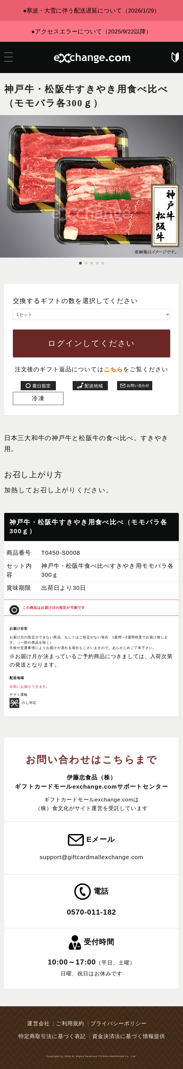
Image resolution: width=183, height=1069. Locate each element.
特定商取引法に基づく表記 (52, 1036)
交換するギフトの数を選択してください (75, 301)
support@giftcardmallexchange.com (91, 857)
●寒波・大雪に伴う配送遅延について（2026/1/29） (91, 10)
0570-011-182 (91, 912)
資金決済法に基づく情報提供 (128, 1036)
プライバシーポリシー (119, 1023)
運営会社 (38, 1023)
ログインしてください (91, 343)
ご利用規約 (70, 1023)
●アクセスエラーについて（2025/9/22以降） (91, 31)
